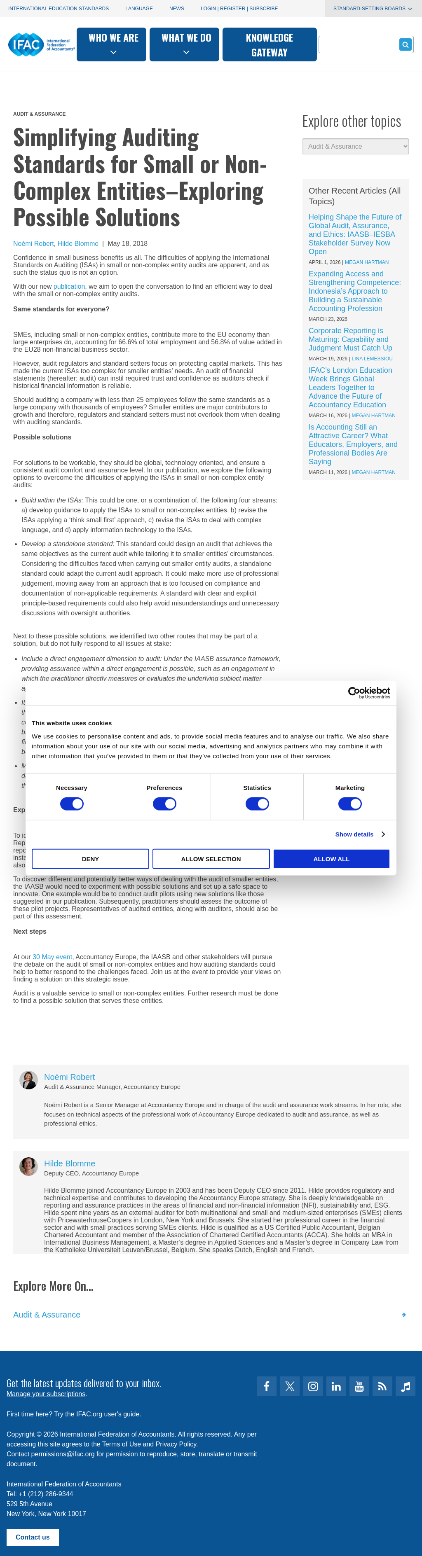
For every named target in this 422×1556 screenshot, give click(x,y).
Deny (90, 858)
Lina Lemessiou (372, 359)
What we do (186, 43)
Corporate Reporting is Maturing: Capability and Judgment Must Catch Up (350, 339)
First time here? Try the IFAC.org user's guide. (74, 1414)
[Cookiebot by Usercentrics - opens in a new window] (354, 693)
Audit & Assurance (39, 114)
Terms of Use (121, 1444)
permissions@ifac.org (63, 1454)
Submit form (404, 44)
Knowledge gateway (269, 44)
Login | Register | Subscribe (239, 9)
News (176, 9)
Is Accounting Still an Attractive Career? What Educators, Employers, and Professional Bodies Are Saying (353, 444)
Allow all (332, 858)
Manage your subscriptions (46, 1393)
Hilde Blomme (78, 243)
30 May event (52, 956)
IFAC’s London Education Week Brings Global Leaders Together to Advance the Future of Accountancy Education (350, 387)
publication (69, 286)
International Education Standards (58, 9)
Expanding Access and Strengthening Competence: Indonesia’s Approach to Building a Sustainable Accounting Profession (355, 291)
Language (139, 9)
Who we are (113, 43)
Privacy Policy (176, 1444)
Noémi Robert (33, 243)
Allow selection (211, 858)
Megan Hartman (367, 262)
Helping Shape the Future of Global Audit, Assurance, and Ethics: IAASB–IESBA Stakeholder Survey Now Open (355, 234)
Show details (354, 834)
